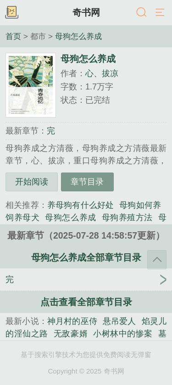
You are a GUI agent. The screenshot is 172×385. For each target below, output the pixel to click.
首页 (13, 36)
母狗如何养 (140, 205)
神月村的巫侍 (72, 321)
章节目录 (87, 181)
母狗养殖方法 (127, 217)
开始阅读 (31, 181)
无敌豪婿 (71, 333)
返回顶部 (156, 259)
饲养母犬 (22, 217)
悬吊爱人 (119, 321)
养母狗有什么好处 (80, 205)
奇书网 (86, 12)
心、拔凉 (101, 73)
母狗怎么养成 (78, 36)
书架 (11, 13)
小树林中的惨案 (123, 333)
